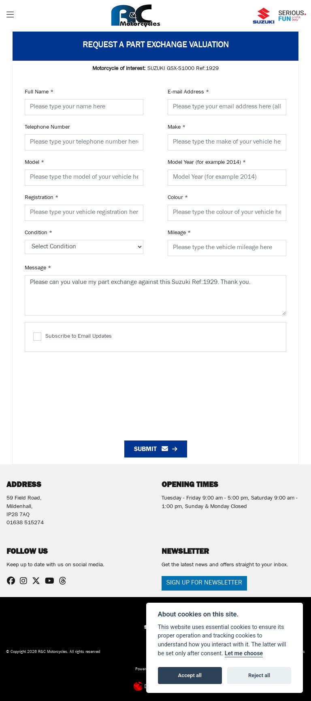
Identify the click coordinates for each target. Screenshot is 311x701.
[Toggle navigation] (10, 16)
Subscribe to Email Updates (72, 336)
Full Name (39, 92)
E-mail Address (188, 92)
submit (151, 449)
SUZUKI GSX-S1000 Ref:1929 (155, 69)
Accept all (190, 675)
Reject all (259, 675)
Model (34, 163)
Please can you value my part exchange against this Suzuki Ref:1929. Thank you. (155, 295)
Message (38, 268)
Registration (41, 198)
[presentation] (155, 392)
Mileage (179, 233)
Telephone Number (47, 128)
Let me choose (244, 653)
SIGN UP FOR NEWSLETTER (204, 583)
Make (176, 128)
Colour (178, 198)
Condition (38, 233)
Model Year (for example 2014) (207, 163)
